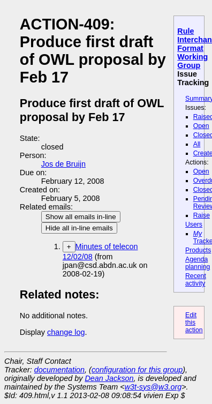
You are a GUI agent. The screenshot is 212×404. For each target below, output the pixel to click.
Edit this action (194, 322)
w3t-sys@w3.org (153, 387)
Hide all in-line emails (79, 228)
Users (193, 224)
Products (198, 250)
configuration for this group (137, 369)
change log (66, 332)
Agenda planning (197, 263)
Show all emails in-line (81, 217)
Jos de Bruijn (63, 164)
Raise (201, 215)
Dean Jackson (109, 378)
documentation (59, 369)
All (197, 144)
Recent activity (195, 279)
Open (201, 126)
